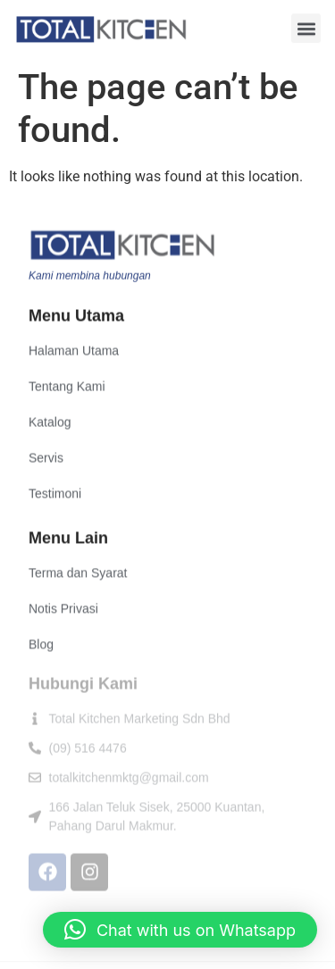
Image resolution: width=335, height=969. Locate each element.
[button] (306, 28)
